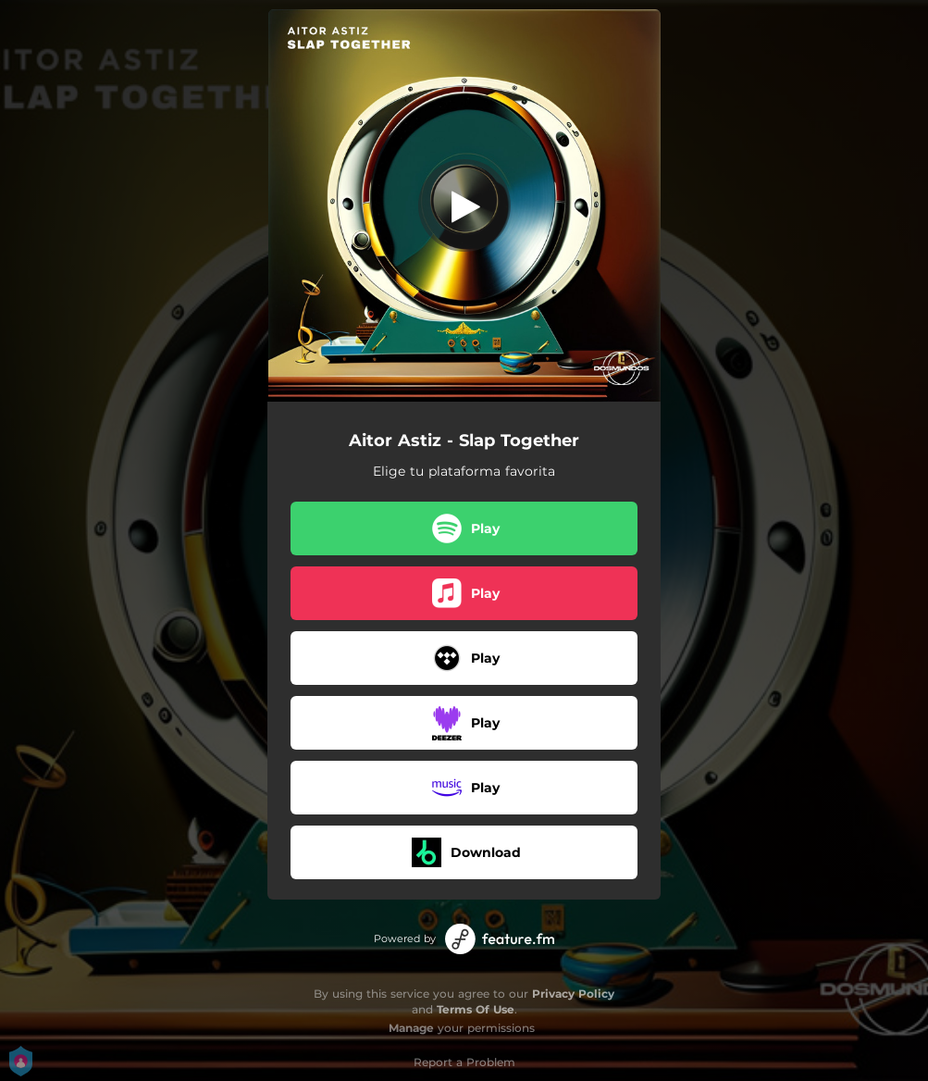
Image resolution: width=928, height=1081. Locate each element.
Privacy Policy (573, 993)
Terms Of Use (475, 1009)
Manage (411, 1028)
